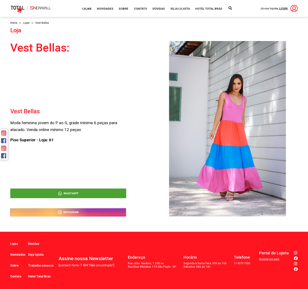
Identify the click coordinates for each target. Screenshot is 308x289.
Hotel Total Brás (208, 8)
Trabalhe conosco (40, 257)
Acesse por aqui (269, 252)
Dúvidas (159, 8)
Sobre (123, 8)
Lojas (86, 8)
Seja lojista (36, 249)
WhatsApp (68, 191)
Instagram (68, 212)
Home (13, 22)
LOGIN (283, 8)
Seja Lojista (180, 8)
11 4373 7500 (241, 256)
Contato (140, 8)
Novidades (105, 8)
